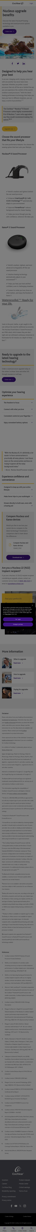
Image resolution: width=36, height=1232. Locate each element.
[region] (18, 616)
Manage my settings (18, 624)
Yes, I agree (18, 619)
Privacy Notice (8, 614)
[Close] (32, 605)
